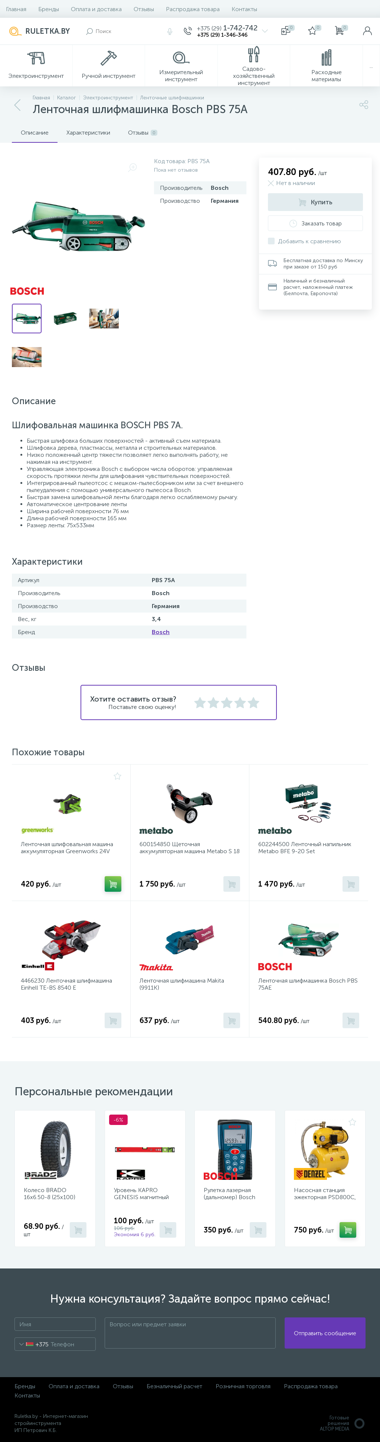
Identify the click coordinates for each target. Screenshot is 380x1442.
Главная (16, 9)
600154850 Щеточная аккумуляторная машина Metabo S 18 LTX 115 (190, 851)
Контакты (244, 9)
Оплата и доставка (96, 9)
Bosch (161, 632)
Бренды (48, 9)
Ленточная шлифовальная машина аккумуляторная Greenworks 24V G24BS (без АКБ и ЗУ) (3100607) (67, 851)
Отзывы (144, 9)
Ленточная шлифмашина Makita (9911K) (182, 984)
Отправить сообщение (325, 1333)
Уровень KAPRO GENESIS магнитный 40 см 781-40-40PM (141, 1197)
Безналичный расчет (174, 1386)
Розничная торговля (243, 1386)
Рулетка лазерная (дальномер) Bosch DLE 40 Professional (230, 1197)
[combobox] (32, 1344)
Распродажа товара (193, 9)
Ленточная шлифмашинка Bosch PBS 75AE (308, 984)
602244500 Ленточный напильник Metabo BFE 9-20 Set (304, 848)
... (371, 65)
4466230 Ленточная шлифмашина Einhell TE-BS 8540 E (66, 984)
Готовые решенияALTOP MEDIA (343, 1423)
